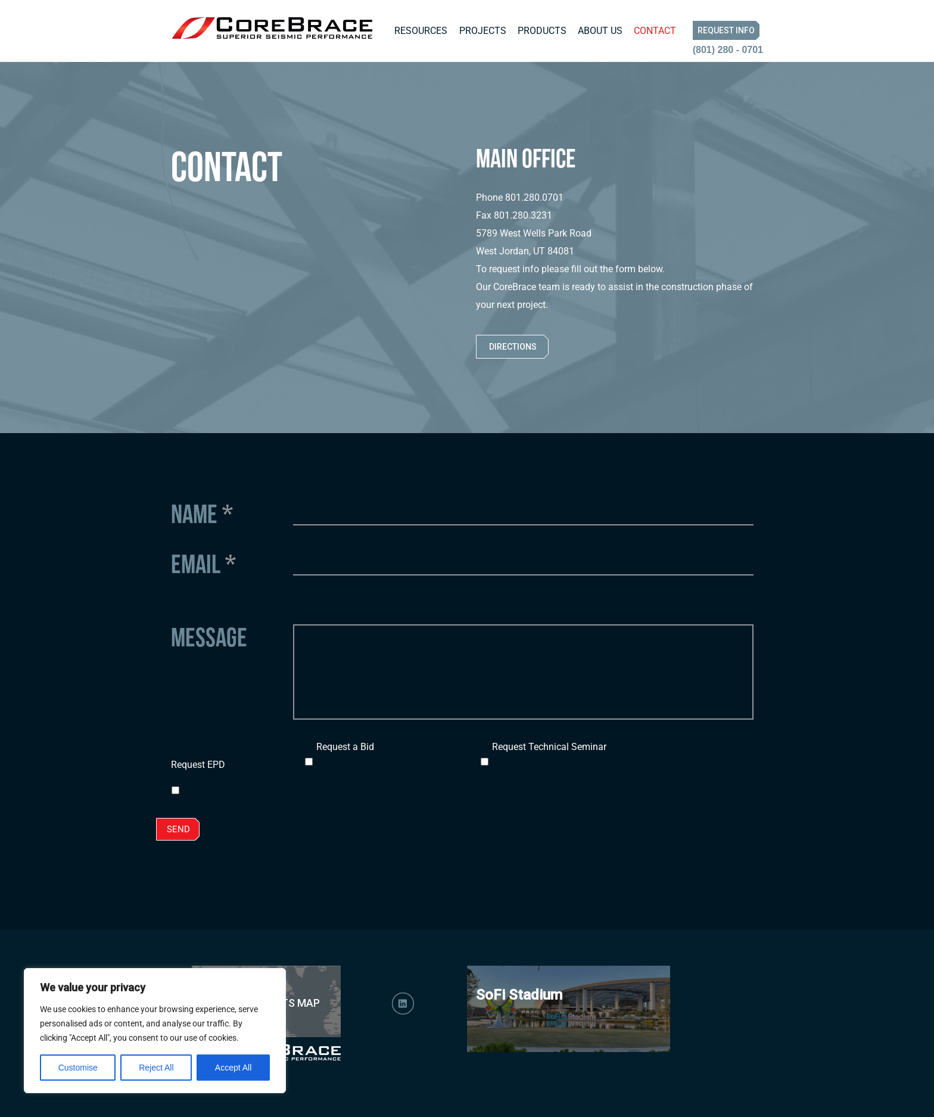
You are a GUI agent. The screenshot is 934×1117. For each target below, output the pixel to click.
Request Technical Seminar (549, 746)
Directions (513, 346)
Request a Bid (345, 746)
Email (203, 563)
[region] (155, 1030)
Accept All (233, 1067)
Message (209, 637)
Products (542, 30)
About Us (600, 30)
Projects (482, 30)
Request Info (726, 30)
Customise (78, 1067)
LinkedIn (403, 1003)
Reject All (156, 1067)
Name (202, 513)
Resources (420, 30)
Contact (655, 30)
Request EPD (198, 764)
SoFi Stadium (519, 995)
